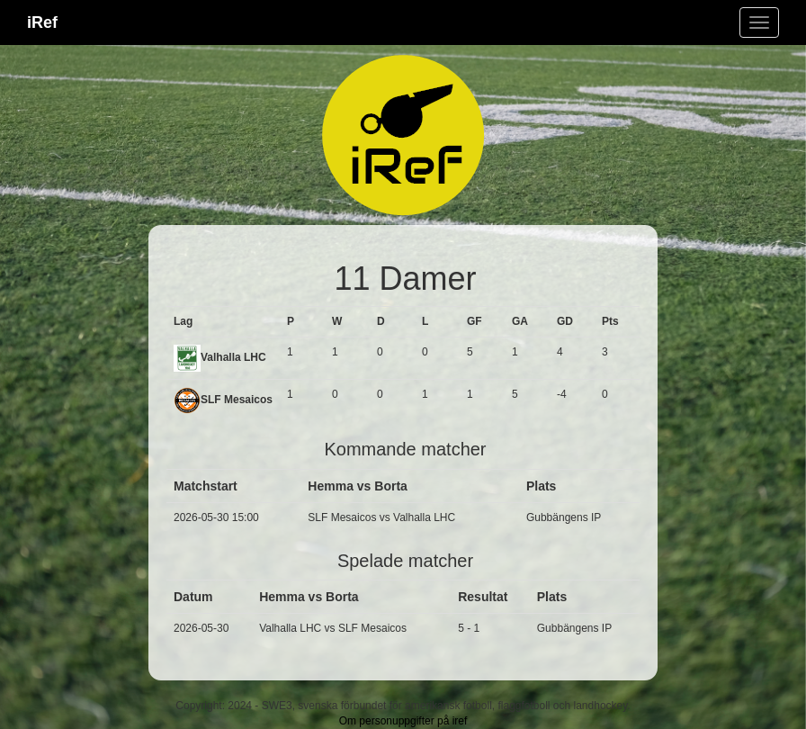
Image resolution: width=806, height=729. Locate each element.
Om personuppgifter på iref (403, 721)
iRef (42, 23)
